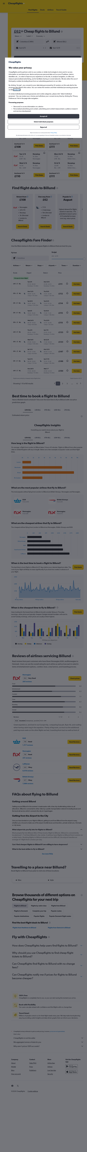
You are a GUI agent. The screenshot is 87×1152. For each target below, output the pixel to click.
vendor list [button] (16, 90)
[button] (43, 116)
